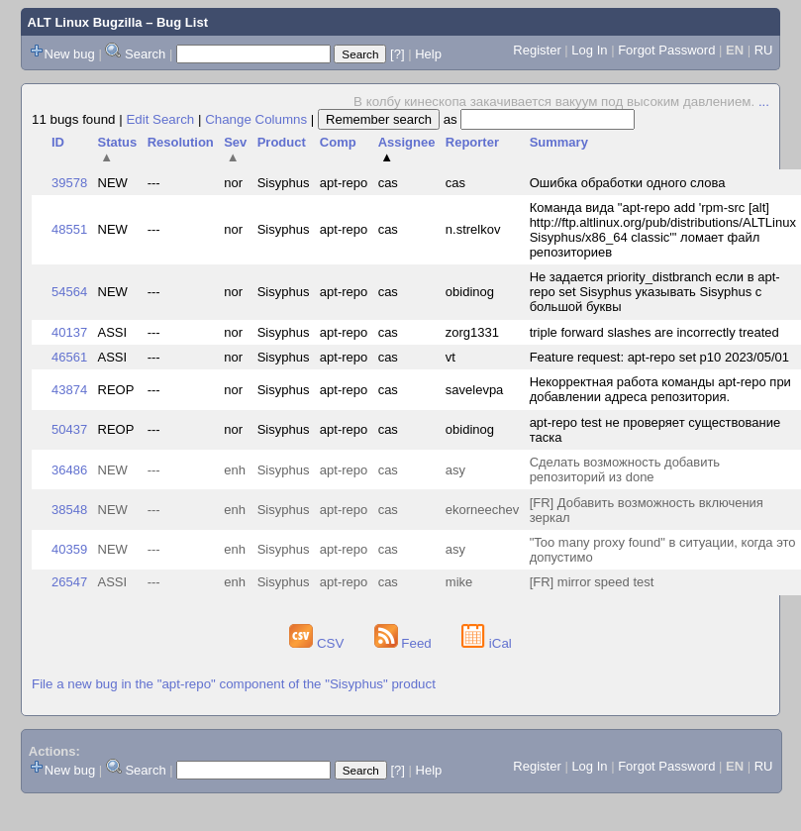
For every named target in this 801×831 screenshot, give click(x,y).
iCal (486, 643)
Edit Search (160, 119)
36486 (69, 470)
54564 (69, 291)
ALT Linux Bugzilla (85, 22)
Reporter (472, 142)
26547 (69, 581)
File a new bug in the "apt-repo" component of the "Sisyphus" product (234, 683)
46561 (69, 357)
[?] (397, 54)
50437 (69, 429)
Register (536, 50)
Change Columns (256, 119)
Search (145, 54)
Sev (235, 149)
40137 (69, 332)
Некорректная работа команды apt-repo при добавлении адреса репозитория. (660, 389)
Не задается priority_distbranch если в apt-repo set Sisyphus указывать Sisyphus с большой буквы (655, 291)
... (763, 101)
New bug (70, 54)
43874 (69, 389)
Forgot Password (666, 50)
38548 (69, 509)
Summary (559, 142)
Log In (589, 50)
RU (763, 50)
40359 (69, 549)
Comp (338, 142)
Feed (405, 643)
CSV (318, 643)
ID (57, 142)
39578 (69, 182)
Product (281, 142)
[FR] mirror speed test (592, 581)
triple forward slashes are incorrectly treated (654, 332)
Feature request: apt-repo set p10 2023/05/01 (659, 357)
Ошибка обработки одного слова (628, 182)
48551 (69, 229)
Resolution (181, 142)
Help (428, 54)
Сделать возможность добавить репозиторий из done (625, 469)
